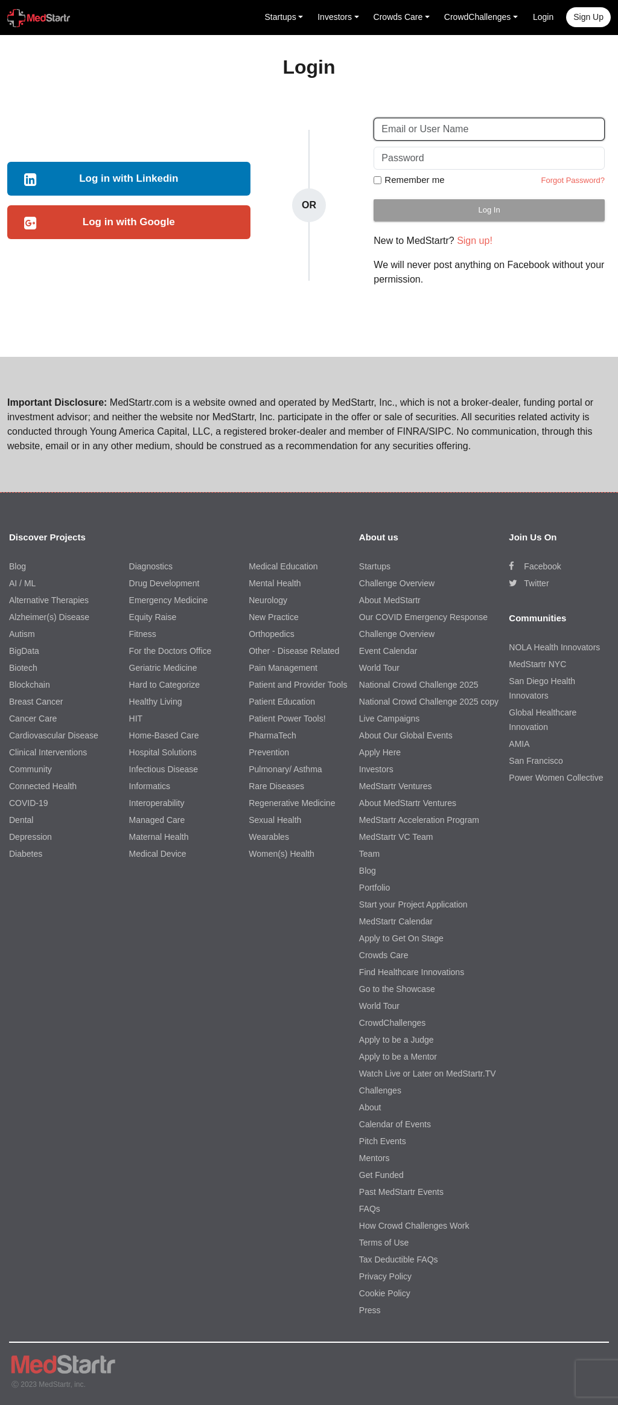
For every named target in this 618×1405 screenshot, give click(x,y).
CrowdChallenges (392, 1023)
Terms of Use (384, 1242)
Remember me (414, 179)
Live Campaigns (389, 718)
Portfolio (374, 887)
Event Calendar (388, 651)
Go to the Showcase (397, 989)
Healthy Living (155, 701)
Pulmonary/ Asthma (285, 769)
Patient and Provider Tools (298, 685)
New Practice (273, 617)
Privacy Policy (385, 1276)
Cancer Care (33, 718)
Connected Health (43, 786)
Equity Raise (153, 617)
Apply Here (380, 752)
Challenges (380, 1090)
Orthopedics (271, 634)
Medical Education (283, 566)
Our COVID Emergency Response (423, 617)
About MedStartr (390, 600)
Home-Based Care (164, 735)
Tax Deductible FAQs (398, 1259)
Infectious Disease (163, 769)
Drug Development (164, 583)
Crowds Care (384, 955)
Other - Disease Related (294, 651)
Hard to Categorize (164, 685)
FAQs (369, 1209)
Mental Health (275, 583)
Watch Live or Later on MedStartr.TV (427, 1073)
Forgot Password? (573, 180)
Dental (21, 820)
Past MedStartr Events (401, 1192)
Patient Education (282, 701)
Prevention (269, 752)
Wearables (269, 837)
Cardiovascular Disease (53, 735)
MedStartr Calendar (396, 921)
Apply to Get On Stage (401, 938)
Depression (30, 837)
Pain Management (283, 668)
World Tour (379, 668)
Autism (22, 634)
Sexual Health (275, 820)
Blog (17, 566)
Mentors (374, 1158)
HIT (136, 718)
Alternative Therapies (49, 600)
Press (370, 1310)
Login (543, 17)
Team (369, 854)
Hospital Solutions (163, 752)
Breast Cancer (36, 701)
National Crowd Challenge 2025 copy (429, 701)
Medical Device (157, 854)
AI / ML (22, 583)
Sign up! (474, 240)
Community (30, 769)
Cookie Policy (384, 1293)
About (370, 1107)
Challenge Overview (397, 583)
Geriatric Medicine (163, 668)
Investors (376, 769)
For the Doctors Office (170, 651)
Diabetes (25, 854)
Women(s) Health (281, 854)
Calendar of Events (395, 1124)
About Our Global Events (406, 735)
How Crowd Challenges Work (414, 1226)
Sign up (588, 17)
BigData (24, 651)
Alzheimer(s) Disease (49, 617)
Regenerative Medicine (292, 803)
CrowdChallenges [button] (477, 17)
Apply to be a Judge (396, 1040)
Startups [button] (280, 17)
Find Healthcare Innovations (411, 972)
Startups (374, 566)
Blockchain (29, 685)
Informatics (149, 786)
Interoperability (157, 803)
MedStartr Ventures (395, 786)
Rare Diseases (276, 786)
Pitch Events (382, 1141)
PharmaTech (272, 735)
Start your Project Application (413, 904)
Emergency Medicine (168, 600)
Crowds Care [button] (398, 17)
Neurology (268, 600)
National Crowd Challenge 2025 (419, 685)
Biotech (23, 668)
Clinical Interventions (48, 752)
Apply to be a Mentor (398, 1056)
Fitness (142, 634)
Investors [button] (334, 17)
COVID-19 (28, 803)
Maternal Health (159, 837)
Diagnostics (151, 566)
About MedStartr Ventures (407, 803)
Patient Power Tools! (287, 718)
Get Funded (381, 1175)
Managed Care (157, 820)
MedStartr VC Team (396, 837)
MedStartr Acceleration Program (419, 820)
